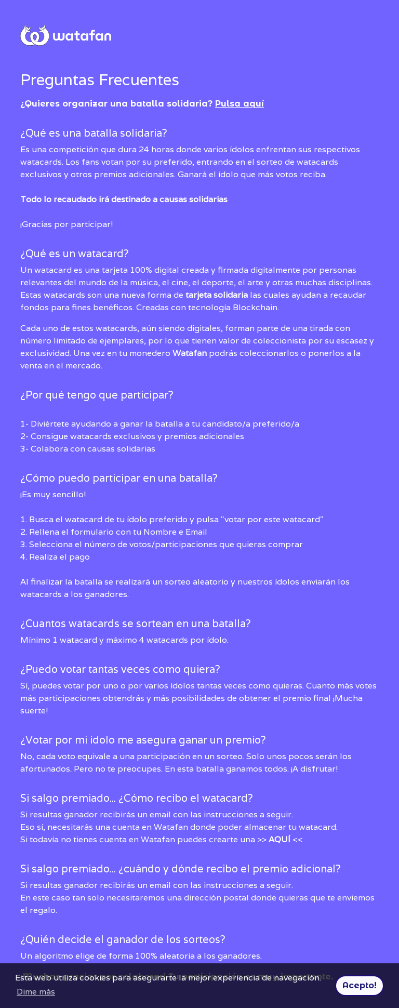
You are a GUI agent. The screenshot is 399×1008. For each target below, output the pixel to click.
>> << (280, 839)
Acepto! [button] (359, 985)
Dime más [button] (36, 991)
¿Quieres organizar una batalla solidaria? (142, 104)
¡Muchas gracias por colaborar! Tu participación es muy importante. (199, 922)
